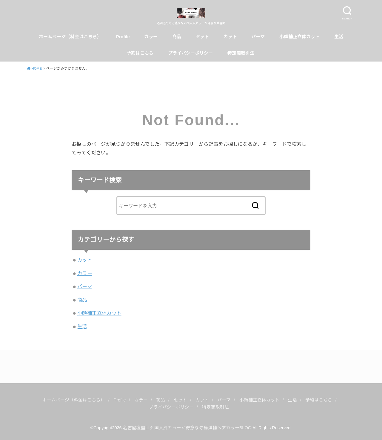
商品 (176, 36)
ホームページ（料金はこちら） (70, 36)
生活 (338, 36)
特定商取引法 (241, 53)
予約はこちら (140, 53)
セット (202, 36)
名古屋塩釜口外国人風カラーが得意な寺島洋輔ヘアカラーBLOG (187, 427)
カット (230, 36)
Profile (123, 36)
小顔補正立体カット (299, 36)
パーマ (258, 36)
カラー (151, 36)
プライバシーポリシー (190, 53)
